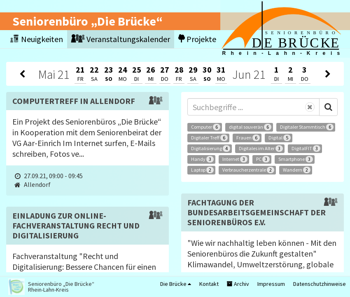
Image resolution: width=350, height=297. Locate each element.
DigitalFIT (306, 148)
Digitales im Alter (261, 148)
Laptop (202, 170)
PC (263, 159)
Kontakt (209, 284)
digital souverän (250, 127)
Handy (202, 159)
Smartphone (295, 159)
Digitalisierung (210, 148)
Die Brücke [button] (175, 284)
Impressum (271, 284)
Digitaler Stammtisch (307, 127)
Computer (205, 127)
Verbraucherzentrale (248, 170)
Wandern (296, 170)
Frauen (248, 137)
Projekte (197, 39)
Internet (234, 159)
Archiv (238, 284)
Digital (279, 137)
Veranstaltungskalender (120, 39)
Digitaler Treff (209, 137)
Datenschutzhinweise (319, 284)
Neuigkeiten (36, 39)
